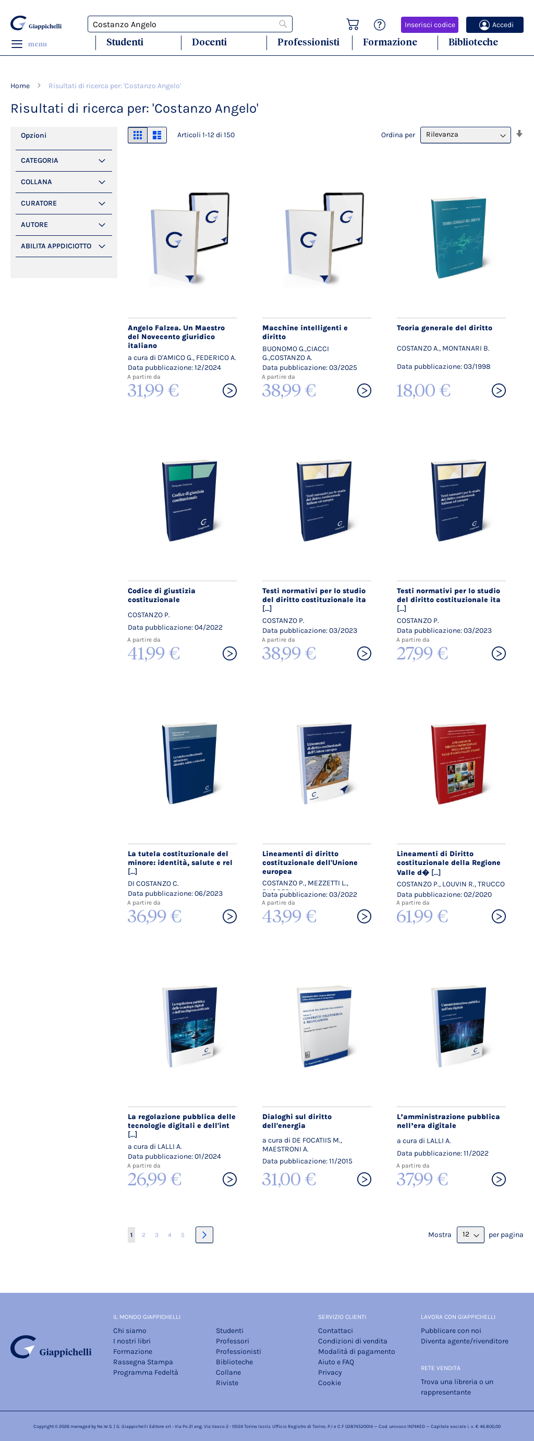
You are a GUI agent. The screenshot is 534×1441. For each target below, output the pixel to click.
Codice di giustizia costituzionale (162, 595)
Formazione (390, 42)
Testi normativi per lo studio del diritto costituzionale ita (314, 599)
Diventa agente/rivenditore (464, 1341)
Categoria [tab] (39, 160)
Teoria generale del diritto (444, 327)
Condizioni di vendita (352, 1341)
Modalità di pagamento (356, 1351)
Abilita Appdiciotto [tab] (56, 246)
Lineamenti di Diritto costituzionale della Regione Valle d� (449, 863)
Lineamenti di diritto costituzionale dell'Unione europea (310, 862)
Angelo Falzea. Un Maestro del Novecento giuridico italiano (176, 336)
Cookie (329, 1382)
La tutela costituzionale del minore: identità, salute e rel (180, 862)
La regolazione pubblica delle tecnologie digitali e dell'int (182, 1125)
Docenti (209, 42)
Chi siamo (130, 1330)
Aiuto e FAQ (336, 1362)
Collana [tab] (36, 181)
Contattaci (335, 1330)
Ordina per (398, 134)
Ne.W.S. (105, 1426)
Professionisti (308, 42)
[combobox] (190, 24)
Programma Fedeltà (145, 1372)
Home (20, 85)
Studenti (124, 42)
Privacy (330, 1372)
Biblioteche (473, 42)
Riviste (227, 1382)
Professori (232, 1341)
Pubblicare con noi (451, 1330)
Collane (228, 1372)
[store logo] (36, 23)
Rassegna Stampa (143, 1362)
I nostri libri (132, 1341)
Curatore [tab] (39, 203)
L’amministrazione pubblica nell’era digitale (448, 1121)
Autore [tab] (34, 224)
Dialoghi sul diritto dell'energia (297, 1121)
